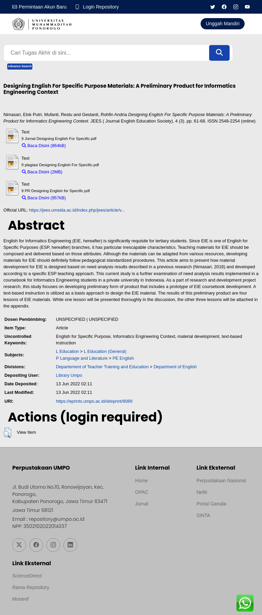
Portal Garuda (211, 503)
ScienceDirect (27, 575)
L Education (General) (105, 351)
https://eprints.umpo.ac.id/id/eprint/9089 (94, 401)
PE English (123, 358)
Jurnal (141, 503)
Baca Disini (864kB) (44, 145)
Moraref (20, 599)
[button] (7, 433)
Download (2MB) (82, 171)
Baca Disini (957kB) (44, 197)
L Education (67, 351)
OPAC (141, 492)
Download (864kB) (87, 145)
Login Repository (101, 7)
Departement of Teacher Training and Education (102, 366)
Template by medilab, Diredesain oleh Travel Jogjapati (159, 520)
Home (141, 480)
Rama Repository (30, 587)
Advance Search (20, 66)
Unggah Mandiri (222, 23)
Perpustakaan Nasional (221, 480)
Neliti (201, 492)
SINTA (203, 515)
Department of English (175, 366)
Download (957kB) (87, 197)
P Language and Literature (81, 358)
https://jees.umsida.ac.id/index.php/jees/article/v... (77, 210)
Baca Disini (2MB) (42, 171)
